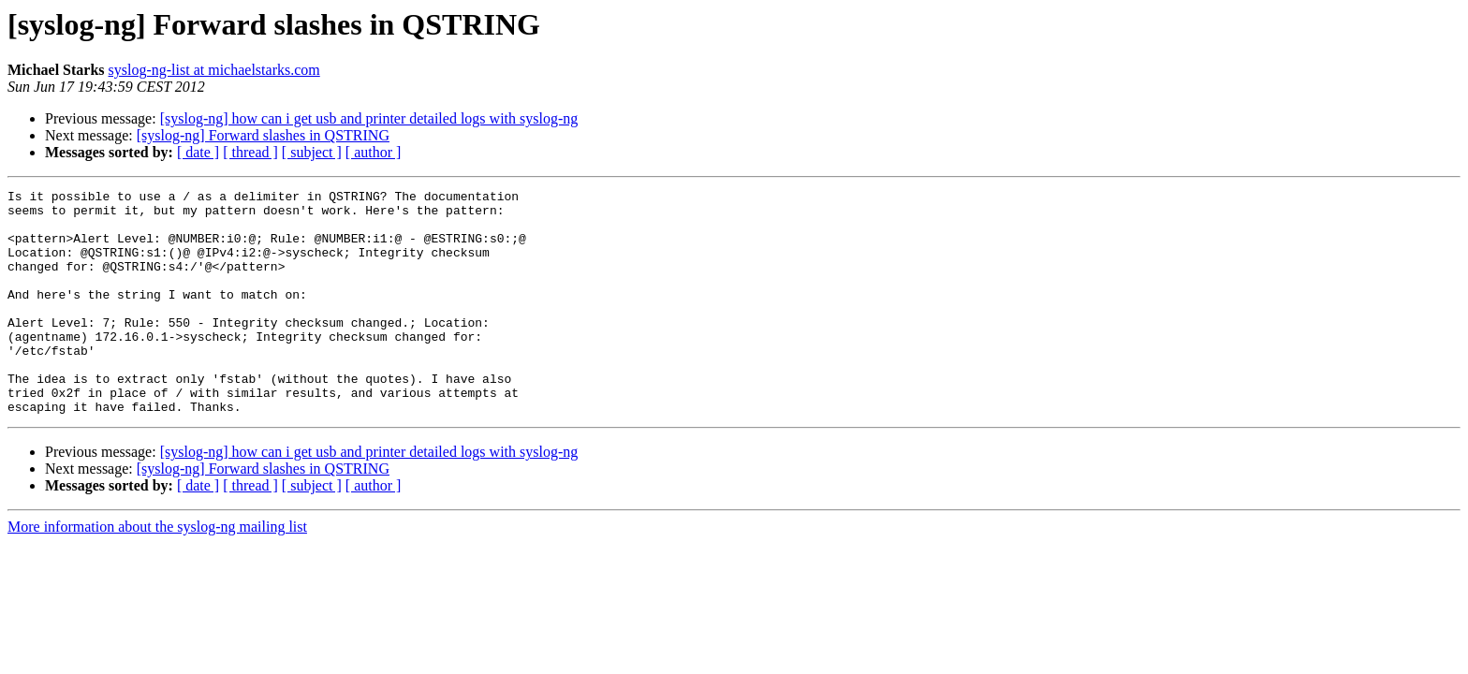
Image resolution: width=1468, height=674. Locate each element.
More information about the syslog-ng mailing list (157, 571)
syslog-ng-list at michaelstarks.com (214, 70)
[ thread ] (250, 152)
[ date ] (198, 152)
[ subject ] (312, 152)
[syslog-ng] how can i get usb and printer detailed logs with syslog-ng (369, 118)
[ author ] (373, 152)
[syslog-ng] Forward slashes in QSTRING (263, 135)
